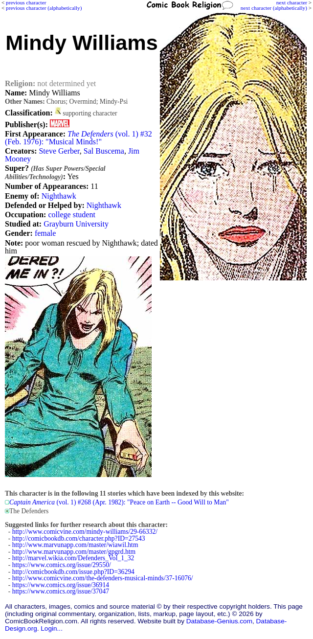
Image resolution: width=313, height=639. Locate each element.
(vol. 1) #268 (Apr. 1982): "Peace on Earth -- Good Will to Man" (119, 502)
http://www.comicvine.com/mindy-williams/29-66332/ (84, 531)
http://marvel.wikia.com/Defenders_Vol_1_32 (73, 558)
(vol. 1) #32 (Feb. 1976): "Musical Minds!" (78, 138)
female (45, 233)
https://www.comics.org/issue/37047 (60, 591)
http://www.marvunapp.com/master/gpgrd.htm (73, 551)
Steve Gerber (59, 151)
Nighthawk (59, 196)
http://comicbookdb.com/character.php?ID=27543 (78, 538)
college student (71, 214)
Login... (52, 628)
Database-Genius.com (219, 621)
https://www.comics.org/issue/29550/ (61, 565)
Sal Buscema (104, 151)
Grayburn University (76, 224)
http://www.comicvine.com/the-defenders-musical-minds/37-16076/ (102, 578)
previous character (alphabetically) (44, 8)
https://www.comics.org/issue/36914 (60, 585)
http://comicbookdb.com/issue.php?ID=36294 (73, 571)
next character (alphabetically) (274, 8)
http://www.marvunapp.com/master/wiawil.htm (75, 544)
